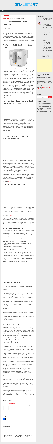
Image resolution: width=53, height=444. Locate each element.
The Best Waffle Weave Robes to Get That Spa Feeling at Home (46, 44)
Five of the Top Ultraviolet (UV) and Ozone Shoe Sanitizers (47, 19)
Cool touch (7, 423)
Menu (2, 10)
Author (4, 400)
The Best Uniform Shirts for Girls (44, 106)
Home (4, 18)
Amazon (10, 97)
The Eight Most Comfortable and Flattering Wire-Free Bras (47, 24)
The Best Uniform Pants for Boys (44, 104)
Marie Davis (7, 27)
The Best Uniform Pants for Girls (44, 103)
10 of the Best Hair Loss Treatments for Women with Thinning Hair (46, 55)
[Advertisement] (44, 65)
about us (43, 87)
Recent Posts (9, 400)
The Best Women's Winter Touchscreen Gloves (46, 36)
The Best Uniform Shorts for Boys (44, 111)
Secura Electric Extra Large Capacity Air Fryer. (12, 225)
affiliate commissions (41, 90)
